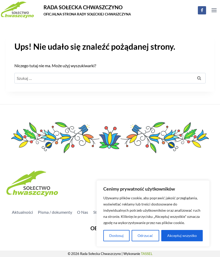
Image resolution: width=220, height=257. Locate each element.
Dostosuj (116, 235)
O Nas (82, 212)
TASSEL (147, 254)
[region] (153, 213)
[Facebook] (202, 10)
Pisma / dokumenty (55, 212)
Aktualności (22, 212)
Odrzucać (145, 235)
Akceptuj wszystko (182, 235)
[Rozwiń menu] (214, 10)
